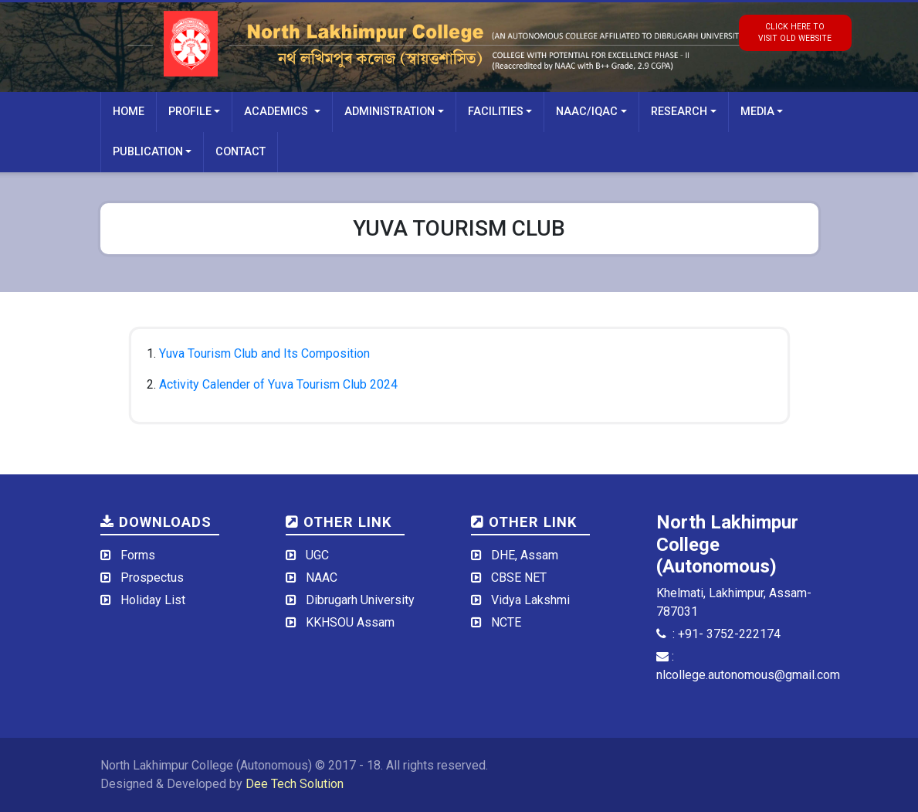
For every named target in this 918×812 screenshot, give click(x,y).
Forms (137, 555)
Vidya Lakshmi (530, 600)
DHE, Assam (524, 555)
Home (128, 111)
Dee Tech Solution (295, 783)
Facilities (495, 111)
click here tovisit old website (795, 32)
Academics (277, 111)
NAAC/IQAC (587, 111)
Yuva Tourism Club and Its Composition (264, 353)
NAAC (321, 577)
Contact (240, 151)
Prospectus (152, 577)
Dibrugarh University (360, 600)
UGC (317, 555)
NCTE (506, 622)
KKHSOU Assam (350, 622)
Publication (148, 151)
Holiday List (152, 600)
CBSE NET (519, 577)
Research (679, 111)
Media (757, 111)
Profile (190, 111)
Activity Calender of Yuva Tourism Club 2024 (278, 384)
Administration (389, 111)
